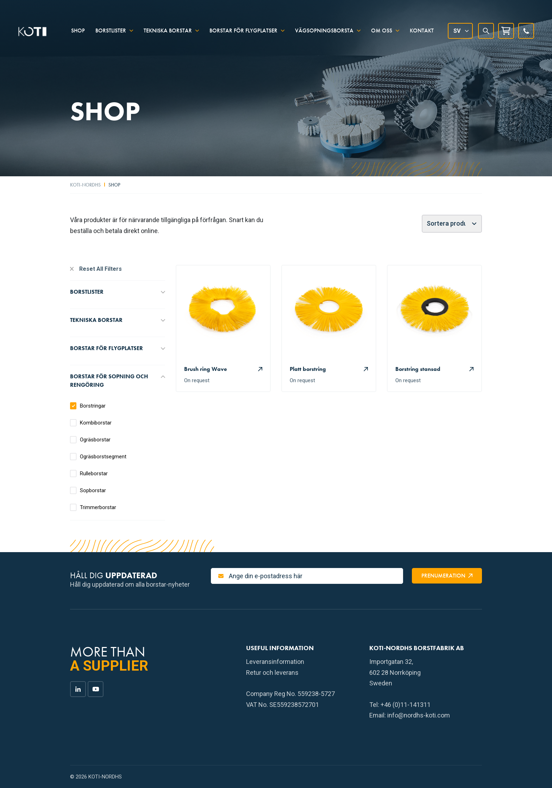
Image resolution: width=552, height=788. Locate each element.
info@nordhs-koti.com (418, 715)
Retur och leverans (272, 672)
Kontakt (422, 25)
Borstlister (110, 25)
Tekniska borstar (168, 25)
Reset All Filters (100, 268)
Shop (78, 25)
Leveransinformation (275, 661)
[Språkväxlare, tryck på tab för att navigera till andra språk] (460, 26)
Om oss (381, 25)
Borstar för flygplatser (243, 25)
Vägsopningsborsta (324, 25)
